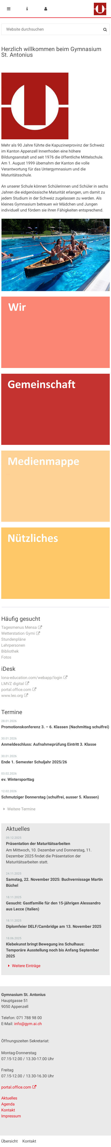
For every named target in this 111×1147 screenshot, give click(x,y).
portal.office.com (16, 689)
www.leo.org (12, 695)
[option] (55, 255)
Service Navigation (27, 8)
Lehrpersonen (13, 645)
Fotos (6, 657)
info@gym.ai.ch (28, 1023)
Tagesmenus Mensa (19, 627)
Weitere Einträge (26, 965)
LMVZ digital (12, 683)
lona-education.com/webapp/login (31, 677)
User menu (45, 8)
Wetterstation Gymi (18, 633)
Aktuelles (9, 1098)
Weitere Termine (21, 809)
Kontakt (8, 1110)
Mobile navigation (8, 8)
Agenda (8, 1104)
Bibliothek (10, 651)
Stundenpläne (13, 639)
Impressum (11, 1116)
